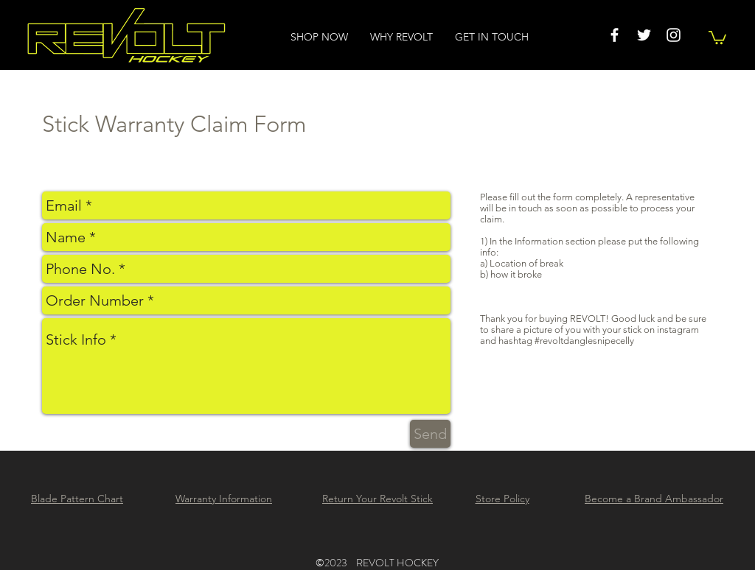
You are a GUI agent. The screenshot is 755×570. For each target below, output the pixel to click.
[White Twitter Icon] (644, 35)
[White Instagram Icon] (673, 35)
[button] (717, 36)
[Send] (430, 434)
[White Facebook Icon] (614, 35)
